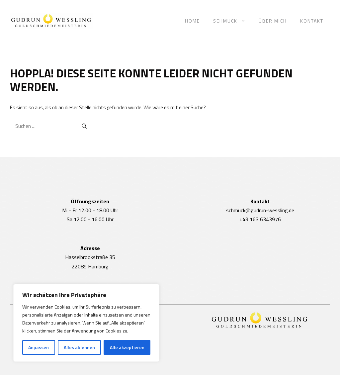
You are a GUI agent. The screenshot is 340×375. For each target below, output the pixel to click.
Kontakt (311, 20)
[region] (86, 323)
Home (192, 20)
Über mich (273, 20)
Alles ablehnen (79, 347)
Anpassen (38, 347)
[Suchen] (84, 126)
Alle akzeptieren (127, 347)
